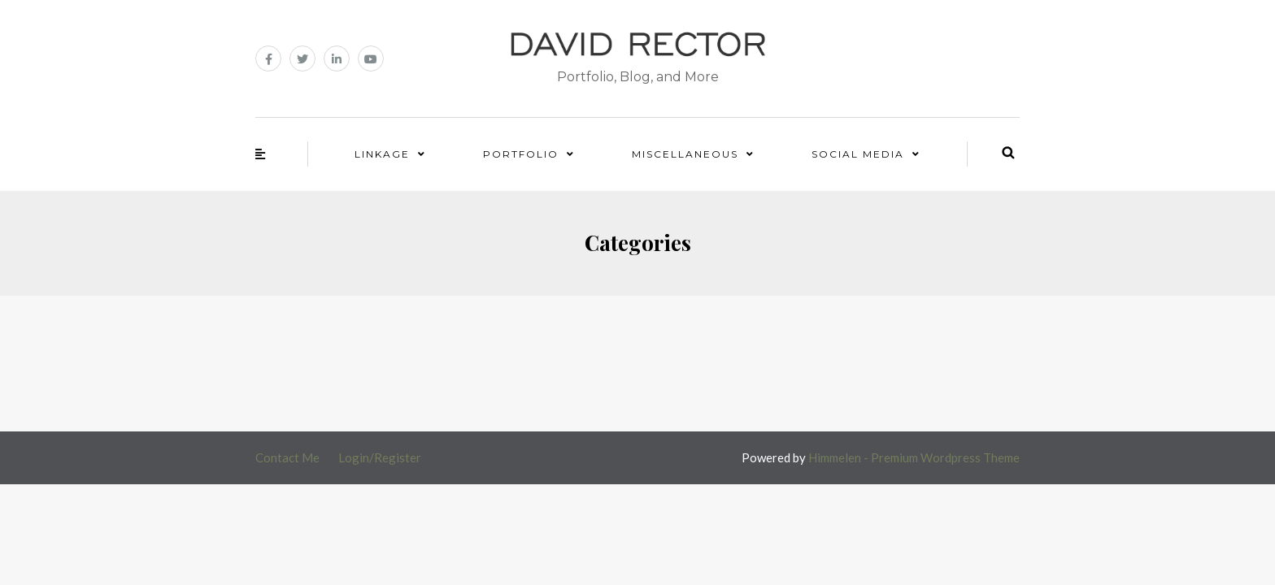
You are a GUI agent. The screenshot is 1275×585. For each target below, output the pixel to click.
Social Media (858, 154)
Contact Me (287, 457)
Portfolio (521, 154)
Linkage (382, 154)
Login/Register (379, 457)
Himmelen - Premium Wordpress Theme (914, 457)
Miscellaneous (685, 154)
